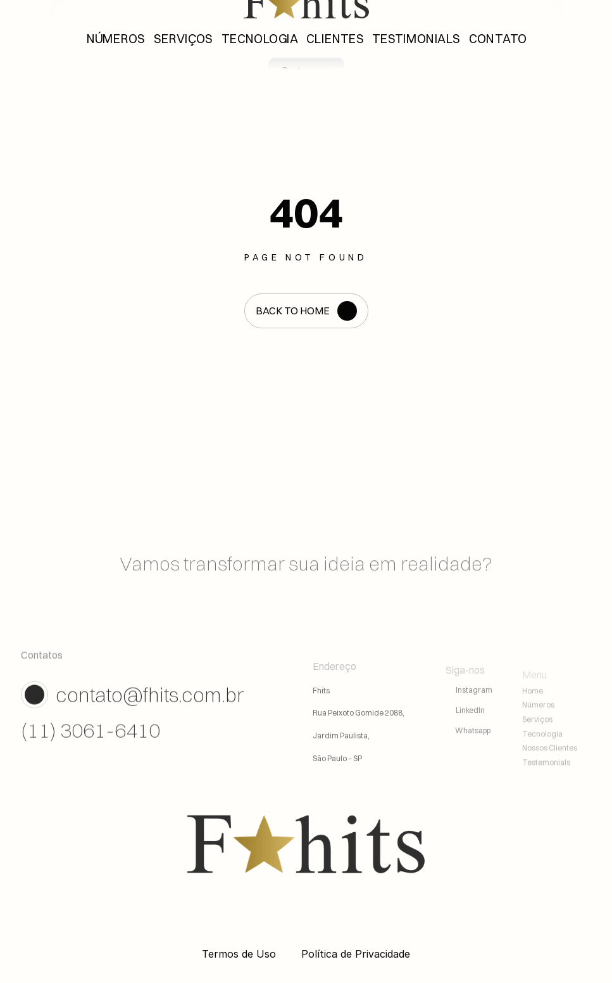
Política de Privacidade (355, 954)
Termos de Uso (239, 954)
